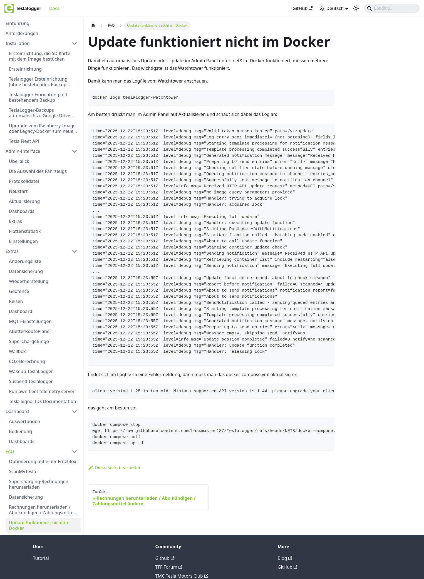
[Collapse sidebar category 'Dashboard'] (74, 411)
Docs (54, 8)
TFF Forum (168, 567)
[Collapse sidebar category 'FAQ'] (74, 451)
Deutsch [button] (331, 8)
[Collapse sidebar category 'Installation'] (74, 43)
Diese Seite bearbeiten (115, 467)
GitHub (302, 8)
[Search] (392, 8)
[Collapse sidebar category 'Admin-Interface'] (74, 151)
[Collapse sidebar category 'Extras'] (74, 251)
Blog (285, 558)
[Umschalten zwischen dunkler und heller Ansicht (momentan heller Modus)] (356, 8)
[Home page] (93, 25)
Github (165, 558)
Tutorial (41, 558)
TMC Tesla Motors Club (181, 576)
